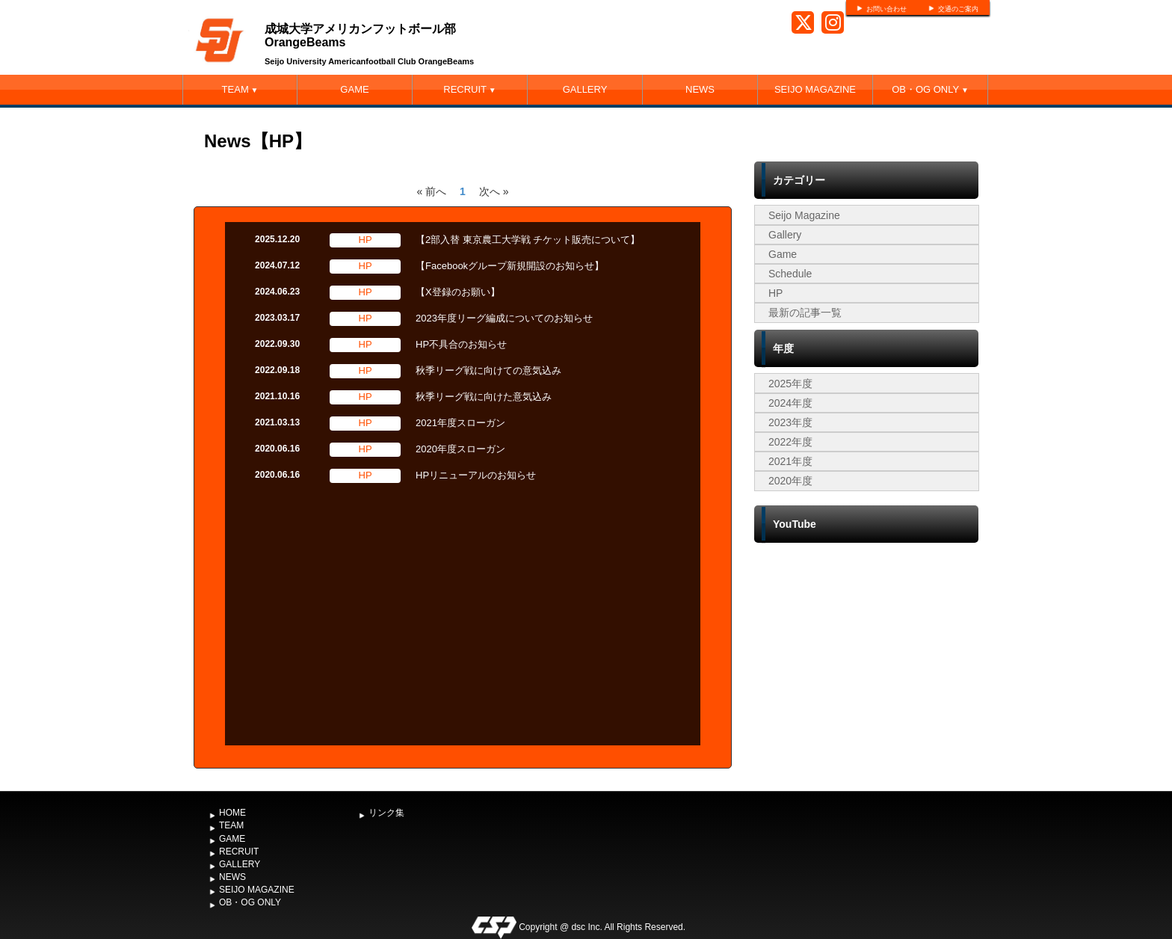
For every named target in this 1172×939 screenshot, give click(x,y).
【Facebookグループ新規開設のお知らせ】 (510, 265)
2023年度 (790, 422)
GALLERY (585, 89)
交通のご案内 (958, 9)
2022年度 (790, 442)
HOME (232, 812)
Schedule (790, 274)
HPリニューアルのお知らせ (476, 475)
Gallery (784, 235)
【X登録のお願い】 (458, 292)
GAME (354, 89)
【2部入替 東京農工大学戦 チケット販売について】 (528, 239)
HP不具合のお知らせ (461, 344)
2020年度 (790, 481)
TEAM (240, 89)
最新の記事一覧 (805, 312)
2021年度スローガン (460, 422)
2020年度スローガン (460, 449)
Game (782, 254)
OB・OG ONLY (930, 89)
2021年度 (790, 461)
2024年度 (790, 403)
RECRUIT (469, 89)
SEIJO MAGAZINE (815, 89)
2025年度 (790, 384)
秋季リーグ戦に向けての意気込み (488, 370)
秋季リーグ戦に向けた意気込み (484, 396)
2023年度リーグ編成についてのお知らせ (504, 318)
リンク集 (386, 812)
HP (775, 293)
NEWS (700, 89)
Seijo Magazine (804, 215)
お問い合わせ (886, 9)
